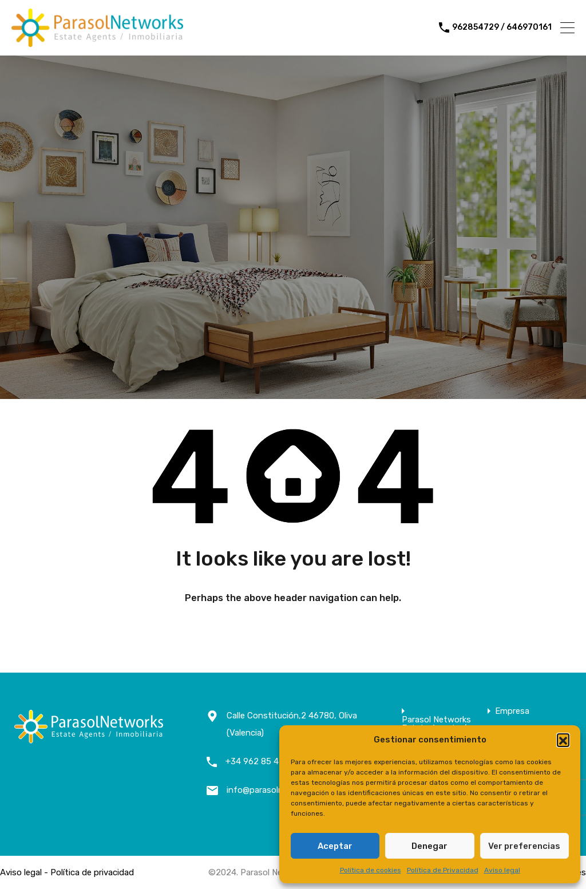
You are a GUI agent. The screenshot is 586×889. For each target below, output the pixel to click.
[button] (563, 739)
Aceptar (335, 846)
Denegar (429, 846)
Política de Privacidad (442, 870)
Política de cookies (370, 870)
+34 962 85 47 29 (260, 761)
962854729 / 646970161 (502, 27)
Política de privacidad (92, 872)
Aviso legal (502, 870)
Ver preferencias (524, 846)
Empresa (512, 711)
